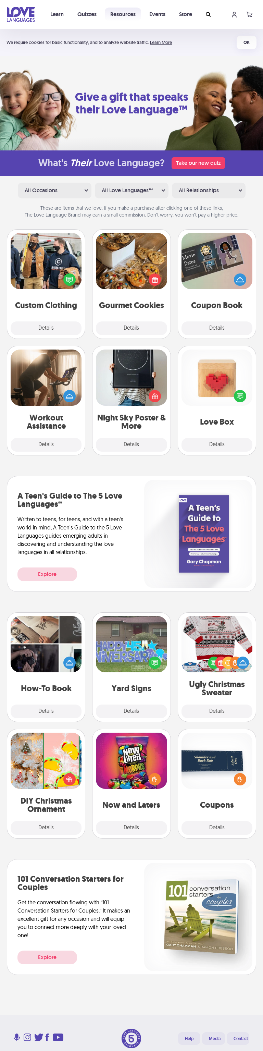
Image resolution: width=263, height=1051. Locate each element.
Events (157, 14)
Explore (47, 574)
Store (185, 14)
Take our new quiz (198, 163)
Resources (123, 14)
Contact (241, 1038)
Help (189, 1038)
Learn (57, 14)
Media (215, 1038)
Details (46, 328)
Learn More (161, 42)
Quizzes (87, 14)
